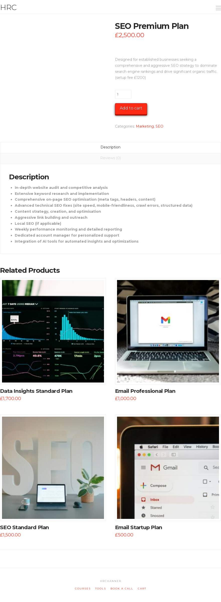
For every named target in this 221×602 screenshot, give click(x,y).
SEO (159, 126)
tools (100, 588)
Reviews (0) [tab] (110, 158)
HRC (8, 7)
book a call (121, 588)
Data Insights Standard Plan (36, 391)
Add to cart (131, 108)
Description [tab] (110, 147)
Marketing (145, 126)
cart (142, 588)
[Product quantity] (123, 94)
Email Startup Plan (138, 527)
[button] (216, 5)
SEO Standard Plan (24, 527)
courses (83, 588)
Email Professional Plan (145, 391)
